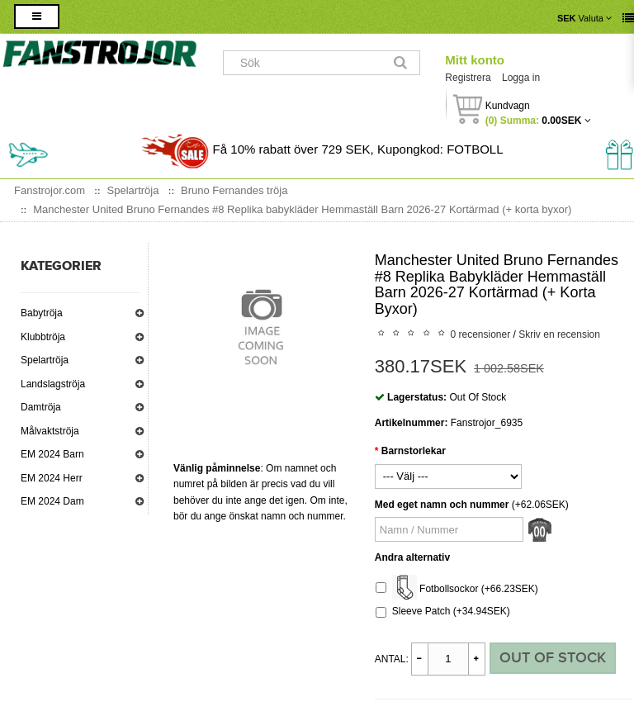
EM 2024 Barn (52, 454)
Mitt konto (474, 60)
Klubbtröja (43, 337)
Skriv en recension (559, 334)
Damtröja (41, 407)
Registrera (467, 77)
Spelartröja (45, 360)
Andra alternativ (412, 557)
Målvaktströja (50, 431)
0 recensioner (480, 334)
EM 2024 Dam (52, 501)
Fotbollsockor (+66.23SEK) (457, 589)
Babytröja (42, 313)
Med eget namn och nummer (442, 504)
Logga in (521, 77)
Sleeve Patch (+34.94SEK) (443, 611)
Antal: (392, 659)
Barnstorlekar (413, 451)
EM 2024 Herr (52, 478)
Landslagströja (53, 384)
